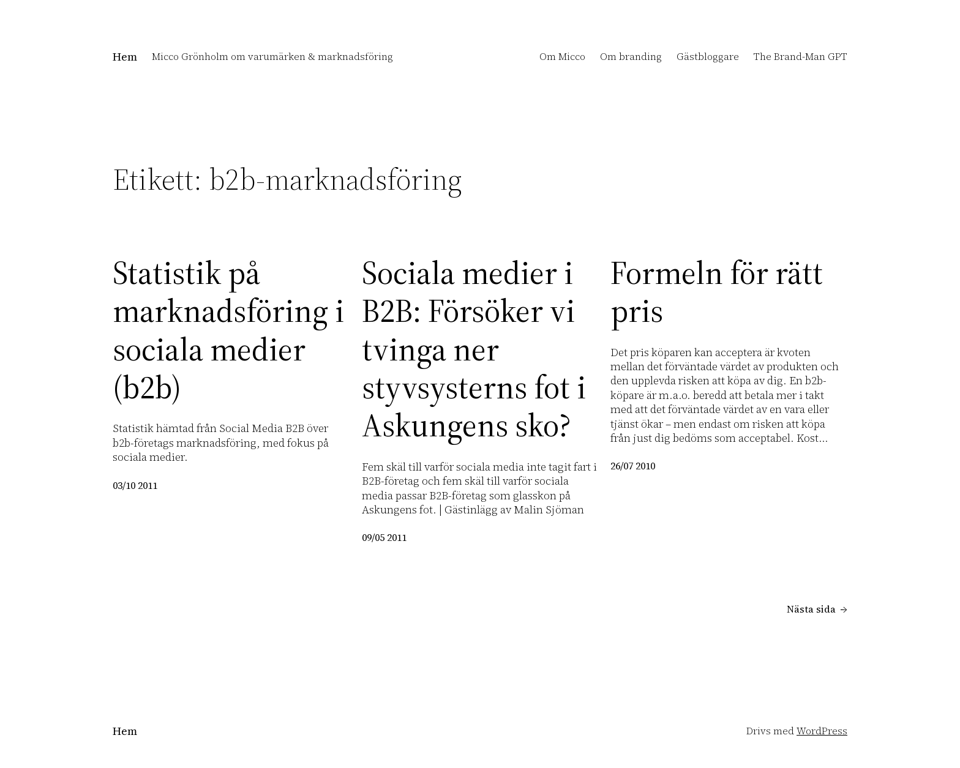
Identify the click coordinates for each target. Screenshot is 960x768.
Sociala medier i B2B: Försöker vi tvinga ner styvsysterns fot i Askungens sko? (474, 349)
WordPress (822, 730)
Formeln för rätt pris (716, 292)
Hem (125, 56)
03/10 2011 (135, 485)
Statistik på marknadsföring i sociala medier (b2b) (228, 330)
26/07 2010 (632, 465)
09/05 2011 (384, 537)
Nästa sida (817, 609)
